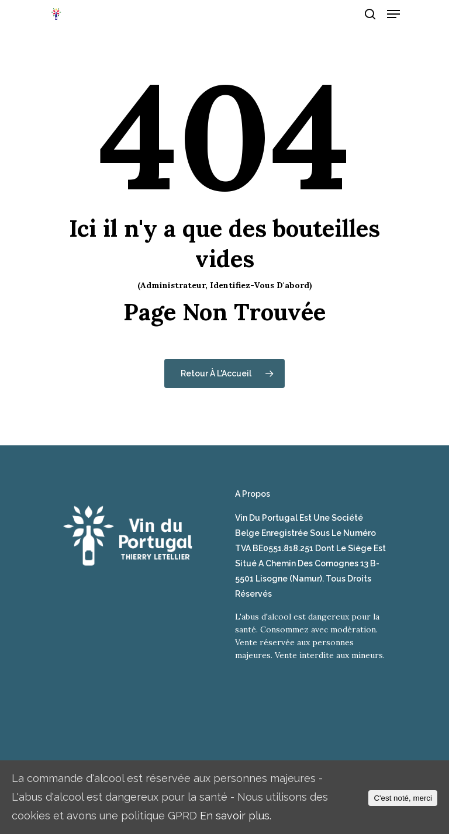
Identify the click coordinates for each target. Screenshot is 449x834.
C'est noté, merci (403, 798)
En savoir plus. (235, 815)
